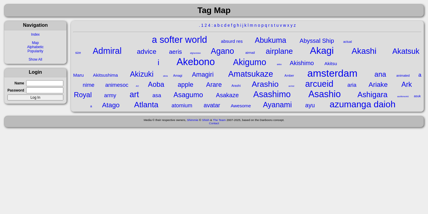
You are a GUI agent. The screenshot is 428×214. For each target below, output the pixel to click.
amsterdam (332, 73)
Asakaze (227, 95)
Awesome (241, 105)
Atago (110, 105)
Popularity (35, 51)
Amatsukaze (250, 73)
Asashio (324, 94)
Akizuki (141, 74)
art (134, 94)
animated (403, 75)
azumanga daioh (363, 104)
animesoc (116, 85)
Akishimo (302, 63)
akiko (279, 64)
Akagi (322, 50)
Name (19, 83)
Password (15, 90)
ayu (310, 105)
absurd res (232, 41)
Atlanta (146, 104)
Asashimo (272, 94)
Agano (222, 51)
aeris (175, 51)
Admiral (107, 51)
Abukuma (270, 40)
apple (185, 84)
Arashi (236, 85)
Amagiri (203, 74)
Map (35, 43)
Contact (214, 123)
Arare (214, 84)
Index (35, 34)
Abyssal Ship (317, 40)
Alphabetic (35, 47)
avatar (212, 105)
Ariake (378, 84)
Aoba (156, 84)
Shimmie (192, 120)
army (110, 95)
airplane (279, 51)
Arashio (265, 84)
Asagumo (188, 95)
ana (380, 74)
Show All (35, 59)
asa (156, 95)
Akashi (364, 51)
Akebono (196, 61)
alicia (165, 76)
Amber (289, 75)
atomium (181, 105)
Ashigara (373, 94)
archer (292, 86)
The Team (219, 120)
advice (147, 51)
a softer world (179, 39)
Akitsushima (105, 75)
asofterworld (402, 96)
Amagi (177, 75)
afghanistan (195, 53)
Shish (206, 120)
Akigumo (249, 62)
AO (137, 86)
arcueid (319, 84)
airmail (250, 52)
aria (351, 85)
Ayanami (277, 104)
